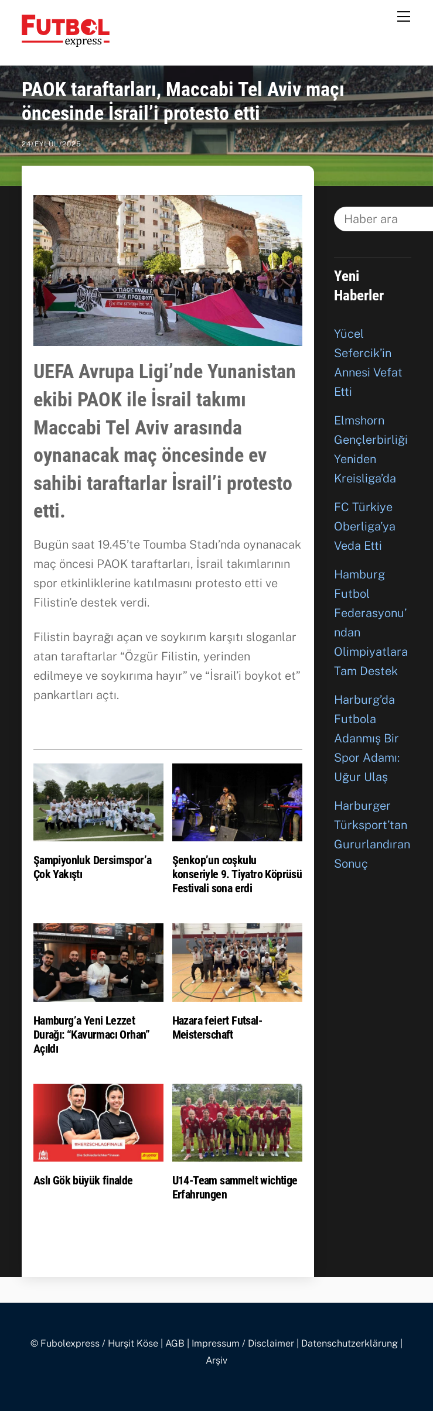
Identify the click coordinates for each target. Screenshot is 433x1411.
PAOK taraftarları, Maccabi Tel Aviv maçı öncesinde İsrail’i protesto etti (183, 101)
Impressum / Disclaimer (243, 1343)
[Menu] (403, 16)
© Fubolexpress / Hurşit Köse (94, 1343)
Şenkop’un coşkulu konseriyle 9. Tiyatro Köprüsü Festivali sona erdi (237, 874)
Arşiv (216, 1360)
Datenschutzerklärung (349, 1343)
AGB (175, 1343)
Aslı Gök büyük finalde (83, 1180)
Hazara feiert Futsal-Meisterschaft (217, 1027)
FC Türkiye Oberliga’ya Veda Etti (365, 526)
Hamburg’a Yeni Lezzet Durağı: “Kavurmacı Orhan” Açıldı (91, 1034)
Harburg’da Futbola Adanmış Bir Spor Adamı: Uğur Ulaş (367, 738)
